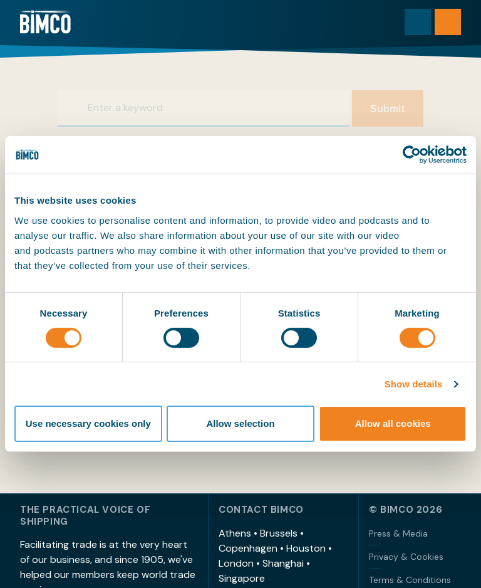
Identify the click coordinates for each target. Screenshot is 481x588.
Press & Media (398, 533)
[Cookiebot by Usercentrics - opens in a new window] (412, 154)
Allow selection (240, 423)
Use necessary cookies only (88, 423)
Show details (414, 384)
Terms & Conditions (410, 579)
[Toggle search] (418, 22)
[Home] (45, 22)
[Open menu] (448, 22)
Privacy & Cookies (406, 556)
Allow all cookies (393, 423)
